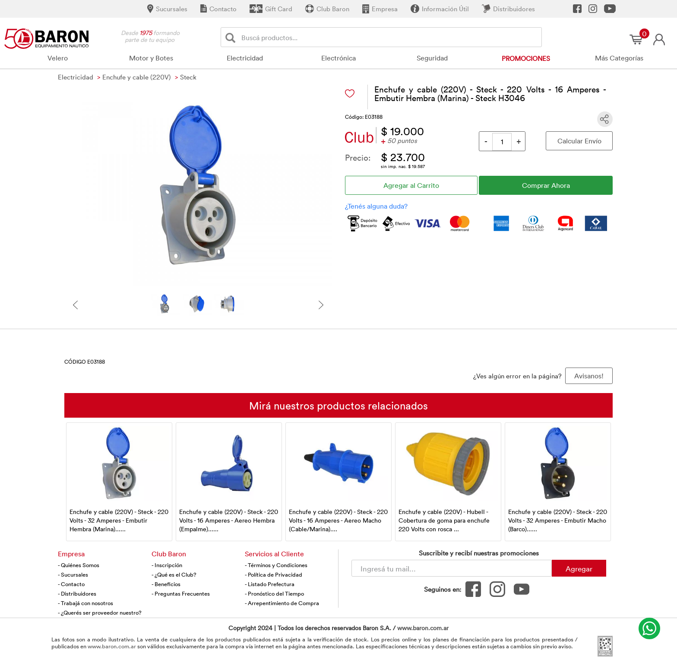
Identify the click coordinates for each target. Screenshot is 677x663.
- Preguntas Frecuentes (181, 593)
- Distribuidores (77, 593)
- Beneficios (166, 584)
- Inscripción (167, 565)
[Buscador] (389, 37)
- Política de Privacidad (273, 574)
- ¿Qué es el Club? (174, 574)
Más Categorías (619, 58)
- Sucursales (73, 574)
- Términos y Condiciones (276, 565)
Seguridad (432, 58)
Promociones (526, 58)
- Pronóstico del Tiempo (274, 593)
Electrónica (338, 58)
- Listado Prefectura (269, 584)
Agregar (579, 568)
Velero (57, 58)
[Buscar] (232, 37)
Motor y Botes (151, 58)
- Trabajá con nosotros (85, 603)
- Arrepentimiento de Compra (282, 603)
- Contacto (71, 584)
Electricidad (245, 58)
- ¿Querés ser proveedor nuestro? (100, 612)
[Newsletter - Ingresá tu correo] (451, 568)
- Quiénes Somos (78, 565)
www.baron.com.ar (423, 628)
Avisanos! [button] (589, 375)
